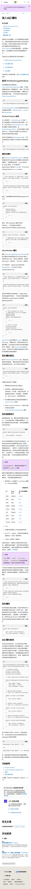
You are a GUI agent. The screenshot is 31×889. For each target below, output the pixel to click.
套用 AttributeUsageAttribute (10, 26)
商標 (11, 884)
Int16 (20, 518)
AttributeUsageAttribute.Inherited (14, 158)
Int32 (20, 512)
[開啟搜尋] (25, 2)
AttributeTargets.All (17, 120)
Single (20, 509)
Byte (20, 499)
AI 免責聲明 (6, 879)
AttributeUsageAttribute (9, 96)
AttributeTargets (17, 110)
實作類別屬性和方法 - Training (10, 843)
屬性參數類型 (9, 774)
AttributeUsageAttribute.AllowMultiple (16, 254)
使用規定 (5, 884)
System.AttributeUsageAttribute (11, 87)
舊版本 (13, 879)
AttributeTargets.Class (18, 124)
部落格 (18, 879)
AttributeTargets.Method (9, 129)
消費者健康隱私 (18, 881)
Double (20, 506)
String (20, 522)
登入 (28, 2)
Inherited (25, 110)
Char (20, 502)
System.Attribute (6, 48)
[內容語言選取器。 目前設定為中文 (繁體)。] (7, 871)
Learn (3, 13)
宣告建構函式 (6, 30)
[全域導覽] (1, 2)
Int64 (20, 515)
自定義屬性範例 (24, 74)
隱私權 (9, 881)
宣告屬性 (5, 32)
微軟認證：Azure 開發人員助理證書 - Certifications (15, 852)
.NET (8, 13)
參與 (4, 881)
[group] (15, 103)
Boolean (21, 496)
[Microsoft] (15, 2)
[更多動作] (27, 13)
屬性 (25, 443)
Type (6, 526)
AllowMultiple (8, 112)
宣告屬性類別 (6, 28)
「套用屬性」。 (16, 549)
